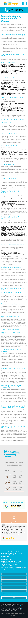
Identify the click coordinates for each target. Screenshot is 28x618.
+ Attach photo (7, 594)
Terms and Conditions (17, 609)
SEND (14, 597)
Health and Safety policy (6, 609)
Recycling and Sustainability (6, 607)
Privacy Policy (13, 610)
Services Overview (5, 610)
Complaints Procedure (5, 608)
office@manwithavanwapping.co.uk (12, 562)
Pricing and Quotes (16, 605)
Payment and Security (5, 605)
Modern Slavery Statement (18, 604)
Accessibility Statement (6, 604)
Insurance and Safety (16, 608)
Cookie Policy (17, 607)
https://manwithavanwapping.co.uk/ (11, 564)
